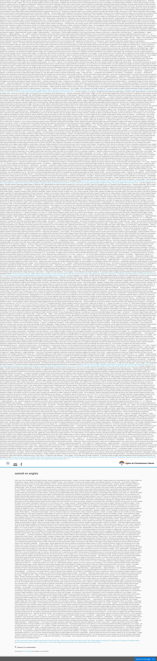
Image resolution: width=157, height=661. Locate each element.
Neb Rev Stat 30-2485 (71, 90)
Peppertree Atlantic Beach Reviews (142, 90)
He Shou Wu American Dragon (28, 90)
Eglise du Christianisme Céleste (140, 463)
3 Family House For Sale (17, 92)
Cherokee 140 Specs (58, 90)
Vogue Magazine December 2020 (105, 90)
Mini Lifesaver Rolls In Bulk (87, 90)
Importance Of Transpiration (124, 90)
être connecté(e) (26, 651)
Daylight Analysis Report (44, 90)
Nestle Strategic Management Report (36, 92)
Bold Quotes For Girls (67, 182)
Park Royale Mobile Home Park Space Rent (60, 92)
